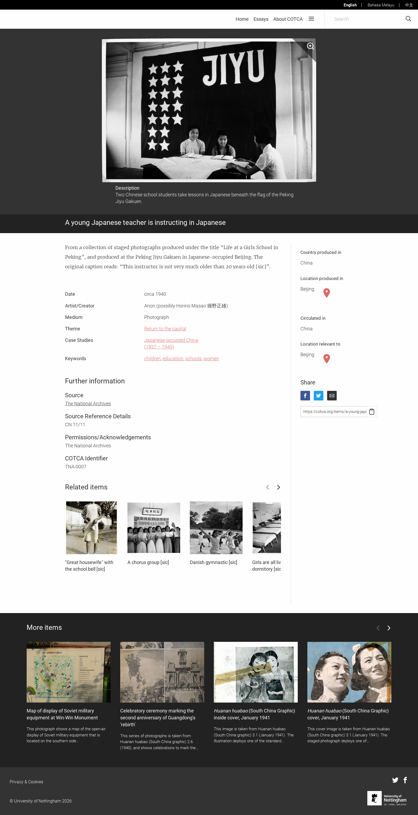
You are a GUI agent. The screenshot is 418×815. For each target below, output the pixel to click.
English (350, 4)
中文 (409, 5)
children (152, 358)
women (211, 358)
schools (193, 358)
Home (242, 19)
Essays (261, 19)
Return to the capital (165, 328)
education (173, 358)
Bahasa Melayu (381, 5)
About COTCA (288, 19)
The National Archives (88, 403)
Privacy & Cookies (26, 781)
